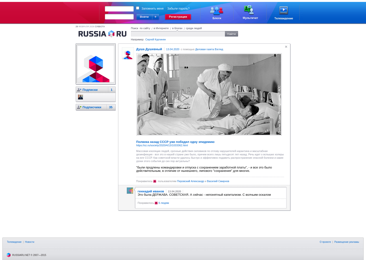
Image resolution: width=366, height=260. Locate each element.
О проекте (325, 242)
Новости (29, 242)
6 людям (164, 202)
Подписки (90, 90)
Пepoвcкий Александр (190, 181)
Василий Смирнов (218, 181)
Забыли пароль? (178, 8)
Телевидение (14, 242)
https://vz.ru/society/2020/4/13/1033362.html (162, 145)
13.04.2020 (172, 49)
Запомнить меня (153, 8)
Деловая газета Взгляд (209, 49)
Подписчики (92, 107)
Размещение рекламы (346, 242)
